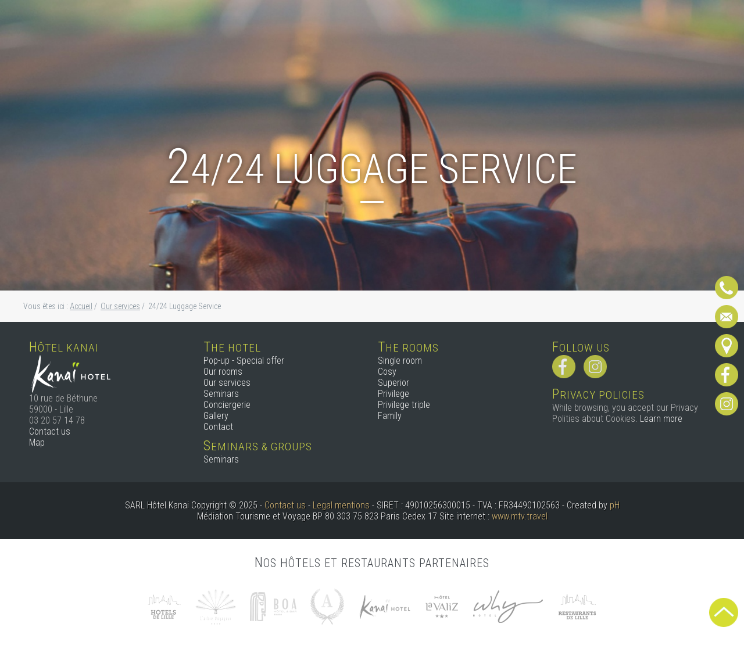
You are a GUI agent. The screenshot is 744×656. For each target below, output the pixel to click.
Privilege (393, 393)
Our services (227, 382)
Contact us (49, 431)
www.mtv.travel (520, 516)
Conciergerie (227, 404)
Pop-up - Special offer (243, 360)
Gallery (215, 415)
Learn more (661, 418)
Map (37, 442)
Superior (393, 382)
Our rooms (222, 371)
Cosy (387, 371)
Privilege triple (404, 404)
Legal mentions (341, 505)
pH (615, 505)
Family (390, 415)
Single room (400, 360)
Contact (218, 426)
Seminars (221, 393)
